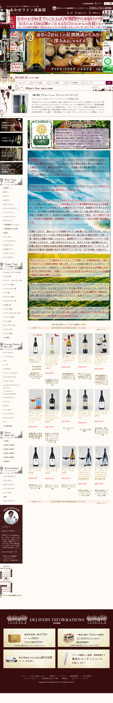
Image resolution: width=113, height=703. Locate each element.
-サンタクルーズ (8, 397)
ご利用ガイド (53, 676)
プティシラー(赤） (9, 297)
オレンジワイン (8, 204)
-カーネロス (7, 369)
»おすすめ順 (68, 324)
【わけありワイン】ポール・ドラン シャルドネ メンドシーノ (68, 359)
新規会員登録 (74, 676)
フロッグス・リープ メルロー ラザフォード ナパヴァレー (85, 415)
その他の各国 (8, 426)
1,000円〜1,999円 (9, 445)
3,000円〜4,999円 (9, 453)
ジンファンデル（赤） (10, 288)
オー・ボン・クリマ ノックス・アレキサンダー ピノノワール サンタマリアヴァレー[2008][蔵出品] (85, 474)
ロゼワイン (7, 200)
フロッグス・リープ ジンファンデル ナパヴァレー (68, 414)
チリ (5, 422)
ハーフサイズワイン (10, 241)
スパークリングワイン (10, 208)
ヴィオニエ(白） (8, 333)
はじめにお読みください (37, 676)
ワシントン (7, 401)
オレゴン (6, 405)
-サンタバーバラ (8, 381)
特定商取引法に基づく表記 (50, 678)
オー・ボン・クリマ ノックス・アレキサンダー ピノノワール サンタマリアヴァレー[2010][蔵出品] (101, 474)
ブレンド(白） (8, 321)
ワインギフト (8, 237)
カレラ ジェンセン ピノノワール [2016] (51, 471)
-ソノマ (6, 365)
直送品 (6, 233)
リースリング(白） (9, 317)
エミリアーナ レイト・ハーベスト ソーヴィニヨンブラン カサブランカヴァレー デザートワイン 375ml (52, 362)
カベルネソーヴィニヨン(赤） (13, 272)
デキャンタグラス (9, 484)
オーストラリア (8, 418)
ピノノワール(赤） (9, 284)
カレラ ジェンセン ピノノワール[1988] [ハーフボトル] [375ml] (35, 359)
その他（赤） (8, 305)
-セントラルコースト (10, 377)
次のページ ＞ (102, 330)
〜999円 (6, 441)
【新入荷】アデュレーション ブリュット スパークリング (55, 95)
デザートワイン (8, 220)
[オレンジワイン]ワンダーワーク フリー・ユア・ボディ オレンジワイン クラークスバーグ (35, 417)
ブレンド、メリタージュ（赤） (13, 280)
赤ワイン (6, 192)
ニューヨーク (8, 410)
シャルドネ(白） (8, 309)
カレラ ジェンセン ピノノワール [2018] (35, 471)
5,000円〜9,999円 (9, 457)
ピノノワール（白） (10, 325)
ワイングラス (8, 480)
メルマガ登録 (86, 676)
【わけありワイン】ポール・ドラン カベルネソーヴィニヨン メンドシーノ (101, 360)
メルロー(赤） (8, 276)
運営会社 (65, 678)
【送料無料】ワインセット (12, 225)
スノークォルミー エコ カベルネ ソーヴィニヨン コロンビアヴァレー (85, 359)
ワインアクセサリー (10, 476)
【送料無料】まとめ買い (11, 229)
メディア (85, 678)
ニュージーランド (9, 414)
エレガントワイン (9, 253)
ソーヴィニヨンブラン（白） (12, 313)
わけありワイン (8, 249)
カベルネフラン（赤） (10, 301)
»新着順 (83, 324)
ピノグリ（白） (8, 329)
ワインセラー (8, 493)
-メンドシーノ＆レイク (11, 373)
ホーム (24, 676)
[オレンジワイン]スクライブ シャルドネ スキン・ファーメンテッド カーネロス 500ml (52, 417)
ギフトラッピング (9, 501)
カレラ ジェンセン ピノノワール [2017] (101, 414)
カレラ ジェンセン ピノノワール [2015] (68, 471)
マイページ (63, 676)
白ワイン (6, 196)
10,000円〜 (7, 461)
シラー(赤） (7, 293)
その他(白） (7, 337)
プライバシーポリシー (31, 678)
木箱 (5, 497)
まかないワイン (8, 245)
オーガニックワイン (10, 216)
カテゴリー (75, 678)
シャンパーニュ (8, 212)
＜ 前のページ (36, 328)
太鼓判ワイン (8, 188)
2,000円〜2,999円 (9, 449)
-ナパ (5, 361)
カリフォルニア (8, 352)
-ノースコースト (8, 356)
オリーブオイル (8, 257)
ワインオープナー (9, 488)
